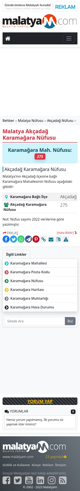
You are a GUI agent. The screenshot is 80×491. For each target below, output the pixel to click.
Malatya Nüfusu (30, 120)
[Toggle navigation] (69, 38)
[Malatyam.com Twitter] (18, 480)
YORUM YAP (40, 401)
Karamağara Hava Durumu (29, 307)
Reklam (47, 465)
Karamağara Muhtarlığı (26, 298)
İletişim (60, 465)
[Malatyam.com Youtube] (29, 480)
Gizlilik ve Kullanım (16, 465)
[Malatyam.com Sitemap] (63, 480)
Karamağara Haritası (24, 289)
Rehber (8, 120)
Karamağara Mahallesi (25, 263)
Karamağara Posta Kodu (27, 272)
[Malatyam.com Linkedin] (40, 480)
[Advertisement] (40, 82)
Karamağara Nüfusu (23, 280)
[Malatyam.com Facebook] (6, 480)
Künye (36, 465)
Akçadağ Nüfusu (60, 120)
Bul (70, 321)
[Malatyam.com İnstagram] (51, 480)
